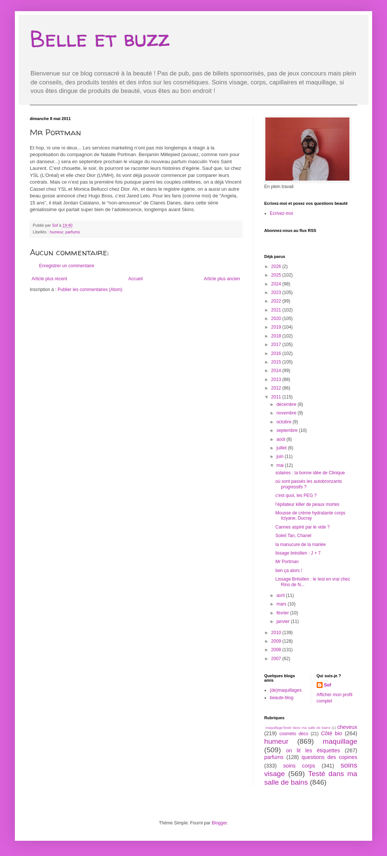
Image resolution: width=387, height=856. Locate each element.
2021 (276, 310)
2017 (276, 344)
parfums (72, 232)
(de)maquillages (285, 690)
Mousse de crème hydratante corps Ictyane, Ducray (310, 515)
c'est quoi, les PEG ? (296, 495)
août (281, 439)
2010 (276, 632)
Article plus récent (49, 278)
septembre (287, 430)
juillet (282, 447)
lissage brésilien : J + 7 (298, 553)
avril (281, 595)
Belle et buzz (100, 38)
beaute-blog (281, 697)
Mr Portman (287, 561)
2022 (276, 301)
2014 (276, 370)
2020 (276, 318)
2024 (276, 284)
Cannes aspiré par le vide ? (302, 527)
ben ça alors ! (288, 570)
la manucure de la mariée (300, 544)
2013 (276, 379)
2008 (276, 649)
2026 (276, 266)
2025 (276, 275)
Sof (327, 685)
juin (280, 456)
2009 (276, 641)
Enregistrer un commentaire (66, 265)
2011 (276, 397)
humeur (56, 232)
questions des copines (329, 757)
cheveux (347, 727)
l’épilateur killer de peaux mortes (307, 504)
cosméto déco (293, 733)
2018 (276, 336)
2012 (276, 388)
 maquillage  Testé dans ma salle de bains (297, 728)
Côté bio (331, 733)
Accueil (135, 278)
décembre (287, 404)
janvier (283, 621)
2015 (276, 362)
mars (282, 604)
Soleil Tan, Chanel (293, 535)
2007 (276, 658)
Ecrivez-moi (281, 213)
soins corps (299, 766)
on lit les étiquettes (313, 750)
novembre (287, 413)
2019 (276, 327)
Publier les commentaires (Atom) (90, 289)
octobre (284, 421)
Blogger (219, 823)
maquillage (340, 741)
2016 (276, 353)
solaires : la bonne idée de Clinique (310, 472)
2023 (276, 292)
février (283, 613)
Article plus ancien (222, 278)
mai (280, 465)
